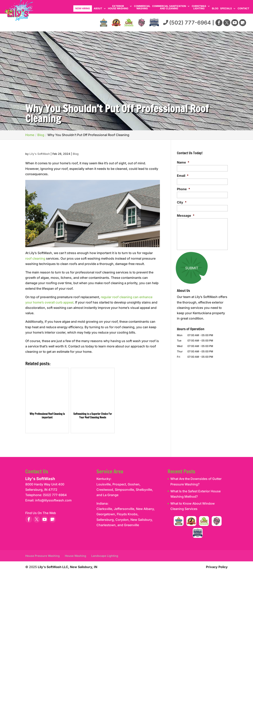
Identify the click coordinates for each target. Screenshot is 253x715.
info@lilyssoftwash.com (53, 500)
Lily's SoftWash (39, 153)
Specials (226, 8)
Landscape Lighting (104, 555)
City (182, 202)
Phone (183, 189)
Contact (243, 8)
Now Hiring (82, 8)
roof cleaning (35, 258)
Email (183, 176)
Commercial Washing (142, 7)
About (98, 8)
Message (185, 216)
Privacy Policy (217, 567)
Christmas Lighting (199, 7)
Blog (215, 8)
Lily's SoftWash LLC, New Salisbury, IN (67, 567)
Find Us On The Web (40, 513)
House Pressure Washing (42, 555)
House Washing (75, 555)
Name (183, 162)
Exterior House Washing (118, 7)
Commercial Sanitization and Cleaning (169, 7)
